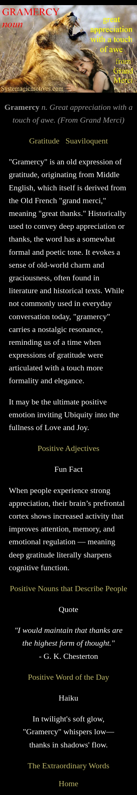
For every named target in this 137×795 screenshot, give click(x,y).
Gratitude (44, 140)
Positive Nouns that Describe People (68, 588)
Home (69, 783)
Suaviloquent (86, 140)
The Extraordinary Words (69, 765)
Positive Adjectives (68, 448)
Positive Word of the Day (68, 677)
